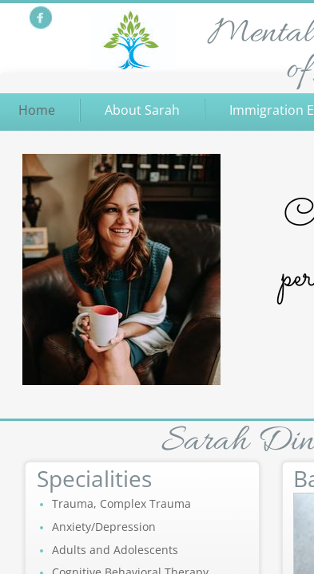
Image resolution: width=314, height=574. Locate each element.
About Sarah (142, 110)
